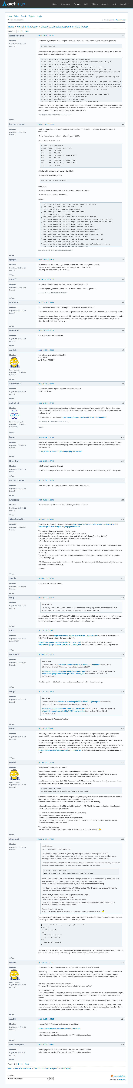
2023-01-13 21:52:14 (46, 654)
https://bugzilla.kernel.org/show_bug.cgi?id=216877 (59, 527)
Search (23, 16)
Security (105, 4)
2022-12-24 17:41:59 (46, 36)
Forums (77, 4)
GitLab (95, 4)
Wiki (86, 4)
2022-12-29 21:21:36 (46, 331)
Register (32, 16)
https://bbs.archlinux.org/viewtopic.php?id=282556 (61, 451)
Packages (65, 4)
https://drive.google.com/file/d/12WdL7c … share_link (59, 642)
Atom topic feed (119, 1076)
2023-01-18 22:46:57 (46, 729)
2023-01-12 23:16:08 (46, 500)
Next (27, 31)
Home (55, 4)
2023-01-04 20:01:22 (46, 403)
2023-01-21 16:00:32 (46, 962)
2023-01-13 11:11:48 (46, 578)
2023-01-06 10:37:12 (46, 461)
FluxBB (122, 1079)
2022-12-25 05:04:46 (46, 260)
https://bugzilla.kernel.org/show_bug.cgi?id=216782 (94, 524)
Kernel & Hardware (27, 26)
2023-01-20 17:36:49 (46, 762)
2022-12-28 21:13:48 (46, 303)
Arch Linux (14, 4)
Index (10, 16)
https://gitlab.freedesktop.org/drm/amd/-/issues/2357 (59, 1028)
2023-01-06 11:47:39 (46, 480)
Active (111, 20)
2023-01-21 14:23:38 (46, 839)
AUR (115, 4)
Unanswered (120, 20)
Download (124, 4)
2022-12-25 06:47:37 (46, 279)
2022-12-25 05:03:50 (46, 124)
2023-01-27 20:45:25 (46, 1019)
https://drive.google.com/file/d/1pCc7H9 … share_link (59, 645)
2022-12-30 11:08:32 (46, 350)
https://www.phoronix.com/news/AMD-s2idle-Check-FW (84, 417)
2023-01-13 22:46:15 (46, 692)
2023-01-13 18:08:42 (46, 631)
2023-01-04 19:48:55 (46, 384)
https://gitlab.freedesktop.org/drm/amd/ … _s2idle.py (59, 750)
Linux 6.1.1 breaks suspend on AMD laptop (64, 26)
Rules (16, 16)
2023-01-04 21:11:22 (46, 437)
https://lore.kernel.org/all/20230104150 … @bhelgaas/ (75, 635)
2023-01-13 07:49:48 (46, 519)
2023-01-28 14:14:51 (46, 1045)
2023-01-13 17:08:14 (46, 598)
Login (40, 16)
